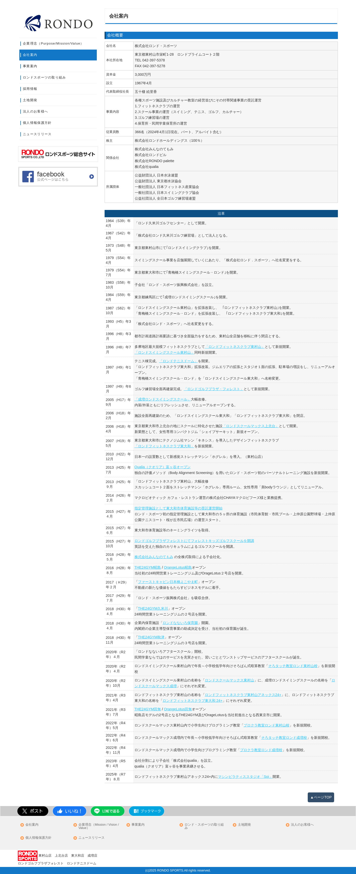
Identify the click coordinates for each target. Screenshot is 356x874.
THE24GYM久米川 (153, 608)
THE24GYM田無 (148, 709)
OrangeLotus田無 (178, 709)
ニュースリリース (37, 134)
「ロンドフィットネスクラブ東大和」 (164, 446)
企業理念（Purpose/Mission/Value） (53, 43)
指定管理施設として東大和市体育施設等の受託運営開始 (178, 508)
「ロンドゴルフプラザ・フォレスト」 (214, 389)
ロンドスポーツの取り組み (44, 77)
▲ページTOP (321, 797)
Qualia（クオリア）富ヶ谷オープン (163, 467)
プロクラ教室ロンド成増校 (261, 750)
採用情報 (30, 89)
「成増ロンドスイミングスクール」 (163, 399)
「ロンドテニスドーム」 (178, 361)
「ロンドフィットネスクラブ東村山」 (235, 347)
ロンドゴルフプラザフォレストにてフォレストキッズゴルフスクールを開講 (194, 541)
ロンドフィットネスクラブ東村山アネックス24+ (243, 695)
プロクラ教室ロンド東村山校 (266, 725)
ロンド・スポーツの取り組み (204, 826)
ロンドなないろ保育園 (180, 623)
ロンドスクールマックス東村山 (229, 680)
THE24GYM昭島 (148, 567)
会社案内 (30, 55)
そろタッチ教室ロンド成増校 (284, 738)
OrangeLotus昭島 (178, 567)
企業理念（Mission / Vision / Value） (98, 826)
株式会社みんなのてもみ (154, 557)
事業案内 (30, 66)
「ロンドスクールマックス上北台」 (250, 426)
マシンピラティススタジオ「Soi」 (245, 777)
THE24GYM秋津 (151, 637)
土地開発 (30, 100)
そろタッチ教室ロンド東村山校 (293, 666)
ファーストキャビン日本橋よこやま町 (168, 582)
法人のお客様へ (35, 111)
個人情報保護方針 (37, 123)
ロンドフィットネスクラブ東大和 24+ (192, 701)
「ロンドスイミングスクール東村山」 (164, 352)
